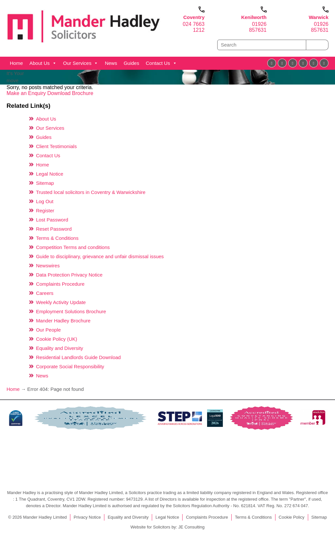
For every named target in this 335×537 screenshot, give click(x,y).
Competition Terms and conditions (73, 247)
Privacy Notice (87, 517)
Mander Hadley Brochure (63, 320)
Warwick (318, 17)
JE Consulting (191, 527)
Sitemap (45, 183)
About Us (43, 63)
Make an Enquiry (27, 93)
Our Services (80, 63)
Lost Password (52, 219)
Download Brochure (70, 93)
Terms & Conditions (57, 238)
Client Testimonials (56, 146)
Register (45, 210)
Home (16, 63)
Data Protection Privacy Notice (69, 275)
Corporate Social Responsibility (70, 366)
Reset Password (54, 229)
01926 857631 (257, 27)
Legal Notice (49, 174)
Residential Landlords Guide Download (78, 357)
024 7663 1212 (194, 27)
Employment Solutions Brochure (71, 311)
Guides (131, 63)
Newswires (48, 265)
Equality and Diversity (59, 348)
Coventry (193, 17)
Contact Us (161, 63)
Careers (44, 293)
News (111, 63)
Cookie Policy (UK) (56, 339)
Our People (48, 330)
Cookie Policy (292, 517)
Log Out (44, 201)
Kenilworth (254, 17)
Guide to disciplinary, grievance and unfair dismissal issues (100, 256)
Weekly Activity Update (61, 302)
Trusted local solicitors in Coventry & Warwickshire (91, 192)
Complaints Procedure (60, 284)
